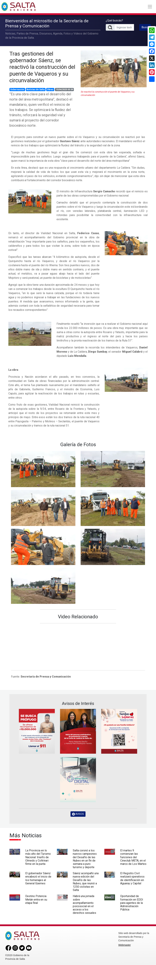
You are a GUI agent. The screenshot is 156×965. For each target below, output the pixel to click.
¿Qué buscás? (114, 20)
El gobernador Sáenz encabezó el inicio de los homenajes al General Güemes (38, 878)
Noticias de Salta (36, 89)
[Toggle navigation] (150, 6)
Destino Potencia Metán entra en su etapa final (36, 899)
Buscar (146, 27)
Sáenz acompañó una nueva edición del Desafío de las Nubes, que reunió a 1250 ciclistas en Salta (86, 882)
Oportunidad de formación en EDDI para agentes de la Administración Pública (131, 902)
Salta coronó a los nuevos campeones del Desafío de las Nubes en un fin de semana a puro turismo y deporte (85, 859)
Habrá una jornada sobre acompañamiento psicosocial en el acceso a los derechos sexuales (84, 904)
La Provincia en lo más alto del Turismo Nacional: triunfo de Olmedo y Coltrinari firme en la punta (38, 857)
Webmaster (124, 945)
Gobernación (17, 89)
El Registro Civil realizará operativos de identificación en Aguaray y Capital (132, 878)
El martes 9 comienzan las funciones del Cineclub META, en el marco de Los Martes (133, 857)
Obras (50, 89)
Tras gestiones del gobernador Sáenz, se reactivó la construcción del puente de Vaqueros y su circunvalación (42, 67)
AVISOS (78, 814)
